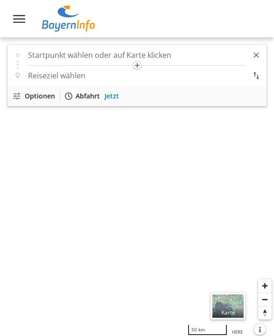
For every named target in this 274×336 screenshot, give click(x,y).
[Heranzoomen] (265, 286)
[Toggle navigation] (19, 19)
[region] (137, 186)
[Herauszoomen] (265, 299)
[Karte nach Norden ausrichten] (265, 313)
